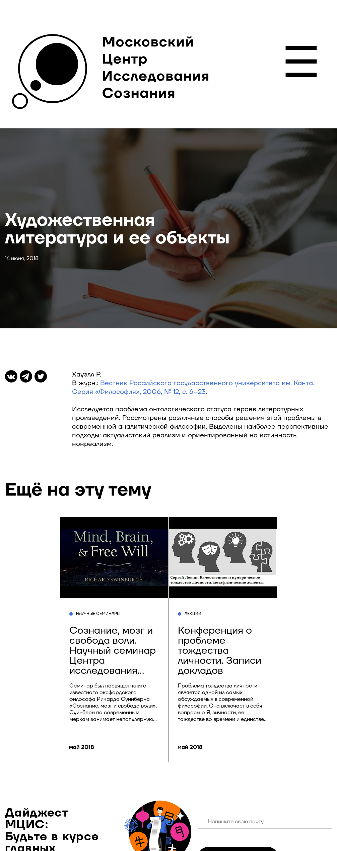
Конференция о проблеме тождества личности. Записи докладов (219, 650)
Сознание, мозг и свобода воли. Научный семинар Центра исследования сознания (112, 655)
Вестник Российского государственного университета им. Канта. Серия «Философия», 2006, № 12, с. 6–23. (193, 387)
